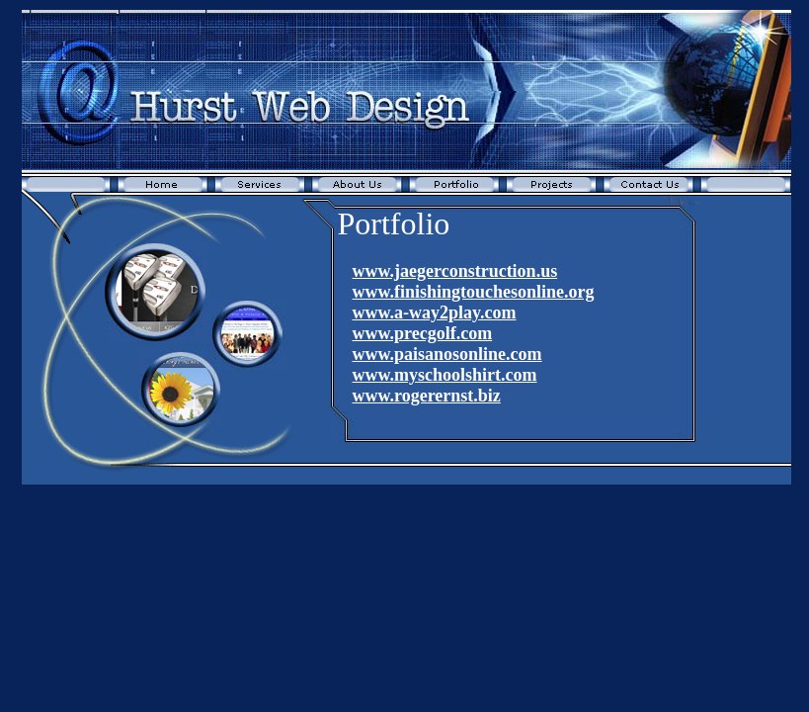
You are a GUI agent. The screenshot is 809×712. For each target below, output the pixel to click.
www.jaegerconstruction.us (455, 271)
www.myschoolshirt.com (445, 375)
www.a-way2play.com (435, 312)
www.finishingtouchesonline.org (474, 292)
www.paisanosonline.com (447, 354)
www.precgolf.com (423, 333)
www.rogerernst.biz (427, 395)
